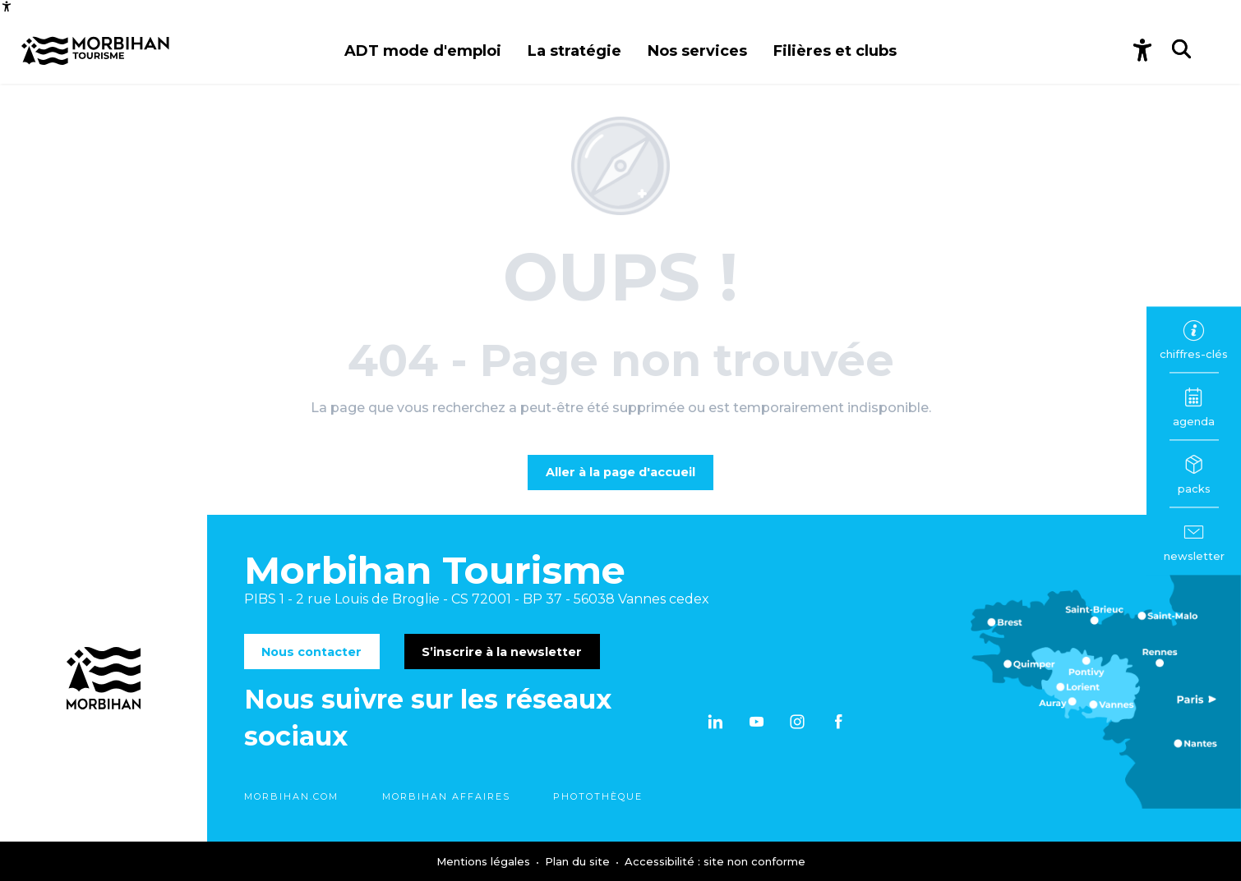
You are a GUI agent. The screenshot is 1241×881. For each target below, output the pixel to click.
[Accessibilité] (6, 6)
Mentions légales (484, 861)
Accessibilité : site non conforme (715, 861)
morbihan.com (291, 796)
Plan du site (579, 861)
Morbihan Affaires (446, 796)
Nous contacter (311, 652)
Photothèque (598, 796)
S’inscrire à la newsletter (502, 652)
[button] (422, 51)
